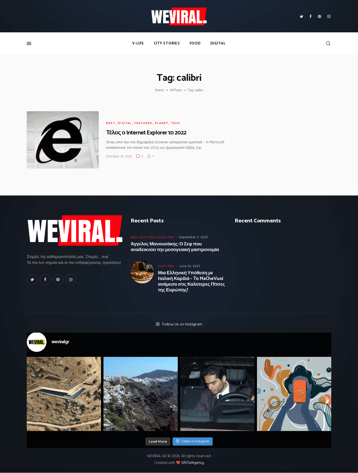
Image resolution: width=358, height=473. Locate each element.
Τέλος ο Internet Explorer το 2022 (146, 132)
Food (161, 237)
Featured (143, 123)
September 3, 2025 (193, 237)
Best (110, 123)
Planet (161, 123)
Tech (175, 123)
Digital (125, 123)
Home (159, 90)
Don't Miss (147, 237)
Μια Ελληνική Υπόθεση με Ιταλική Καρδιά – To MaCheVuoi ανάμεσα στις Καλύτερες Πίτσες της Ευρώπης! (191, 281)
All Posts (176, 90)
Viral (170, 237)
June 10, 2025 (189, 266)
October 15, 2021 (119, 156)
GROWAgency (192, 462)
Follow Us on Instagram (182, 324)
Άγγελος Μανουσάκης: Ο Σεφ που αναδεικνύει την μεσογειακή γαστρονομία (175, 247)
